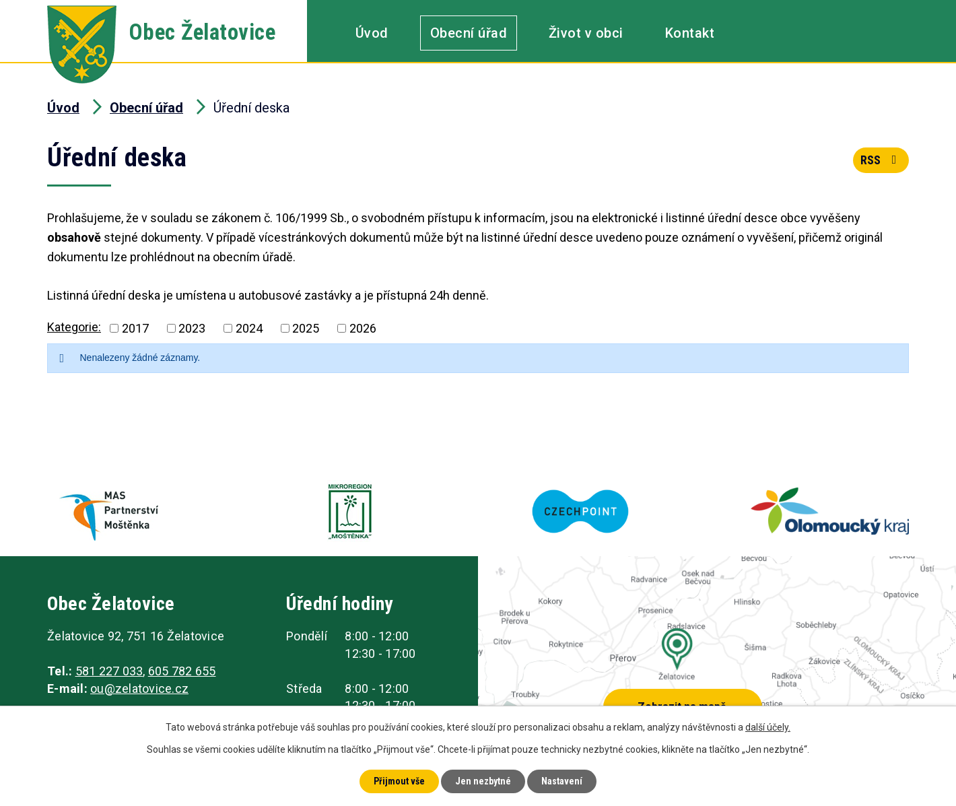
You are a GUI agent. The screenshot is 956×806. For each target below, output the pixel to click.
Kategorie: (74, 327)
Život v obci (586, 33)
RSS (881, 160)
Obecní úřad (469, 33)
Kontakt (690, 33)
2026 (362, 328)
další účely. (767, 727)
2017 (135, 328)
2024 (249, 328)
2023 (191, 328)
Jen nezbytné (483, 781)
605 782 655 (182, 671)
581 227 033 (109, 671)
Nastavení (561, 781)
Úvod (371, 33)
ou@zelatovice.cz (139, 688)
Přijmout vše (399, 781)
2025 (305, 328)
